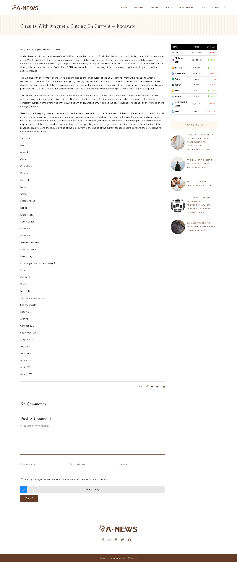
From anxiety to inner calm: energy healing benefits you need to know (202, 163)
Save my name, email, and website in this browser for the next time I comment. (65, 479)
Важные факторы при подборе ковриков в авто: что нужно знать (201, 226)
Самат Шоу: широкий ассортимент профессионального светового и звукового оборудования (200, 205)
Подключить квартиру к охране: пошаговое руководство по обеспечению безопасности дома (200, 142)
